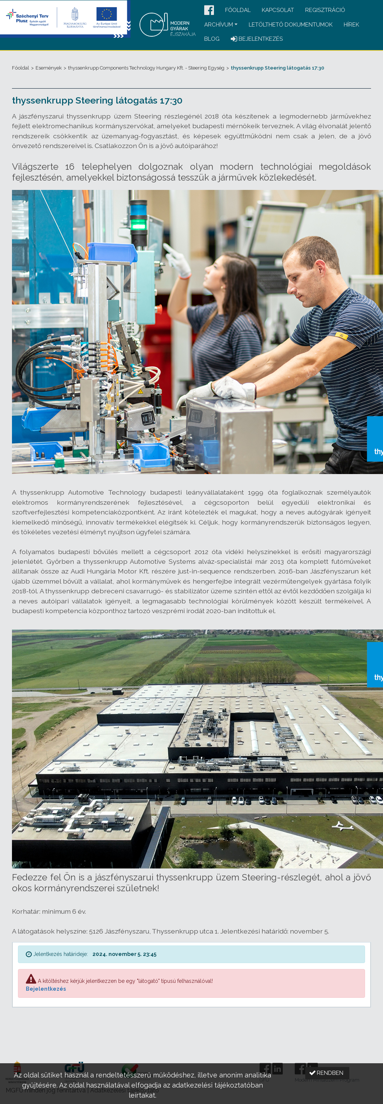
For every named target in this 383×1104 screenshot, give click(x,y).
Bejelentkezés (46, 989)
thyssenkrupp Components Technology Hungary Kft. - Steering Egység (146, 68)
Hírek (351, 24)
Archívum (218, 24)
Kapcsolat (278, 10)
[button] (209, 10)
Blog (212, 39)
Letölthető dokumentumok (291, 24)
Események (49, 68)
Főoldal (238, 10)
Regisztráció (325, 10)
